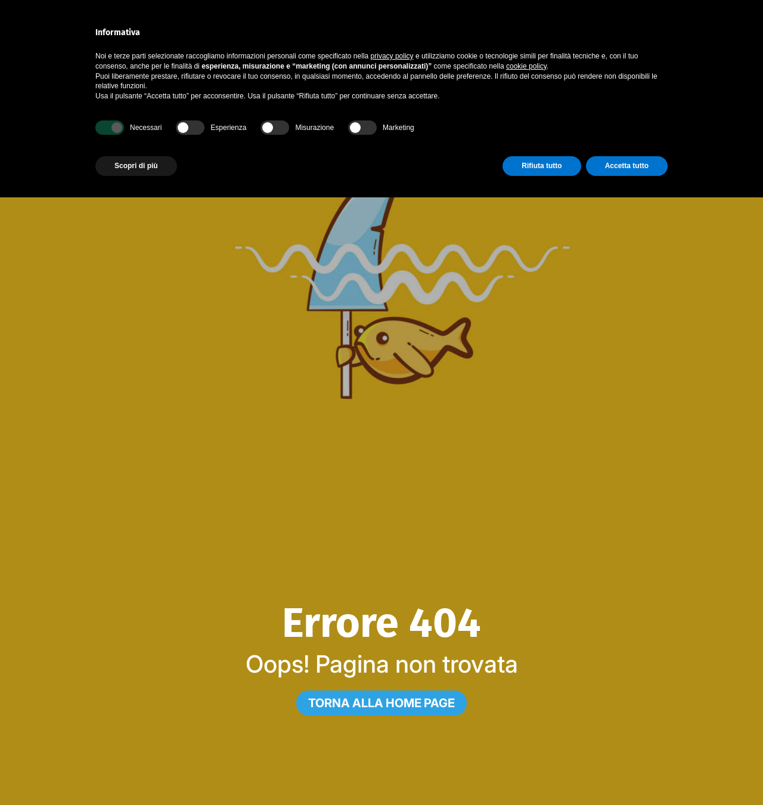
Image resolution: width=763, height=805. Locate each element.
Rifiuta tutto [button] (542, 166)
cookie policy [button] (526, 66)
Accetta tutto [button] (627, 166)
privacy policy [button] (392, 56)
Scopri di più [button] (136, 166)
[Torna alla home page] (381, 703)
